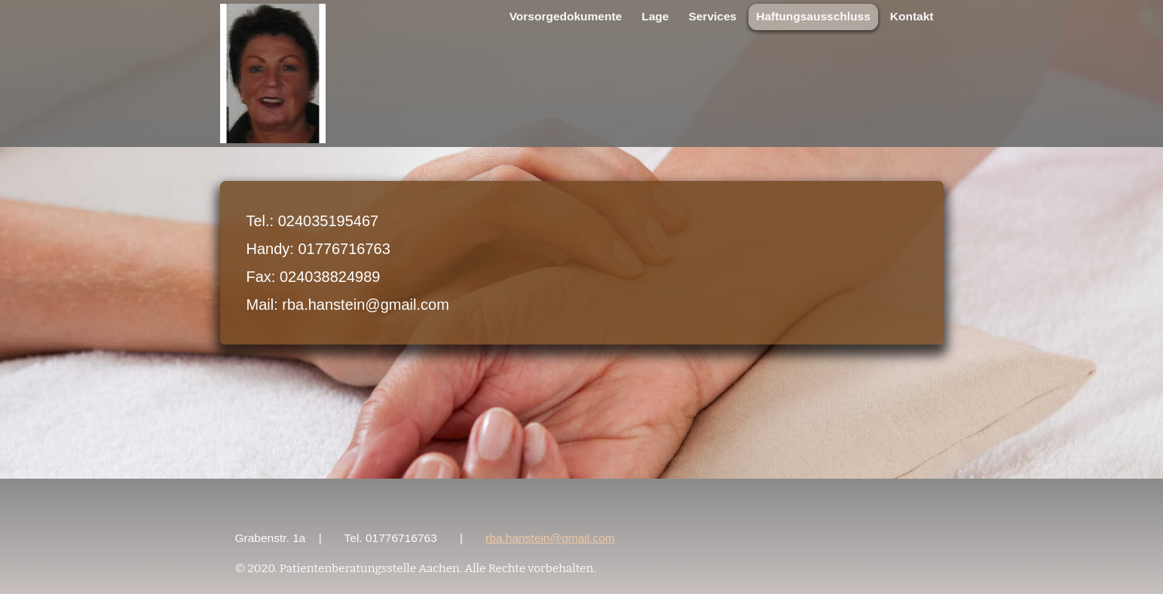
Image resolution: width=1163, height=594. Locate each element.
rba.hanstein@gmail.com (550, 537)
